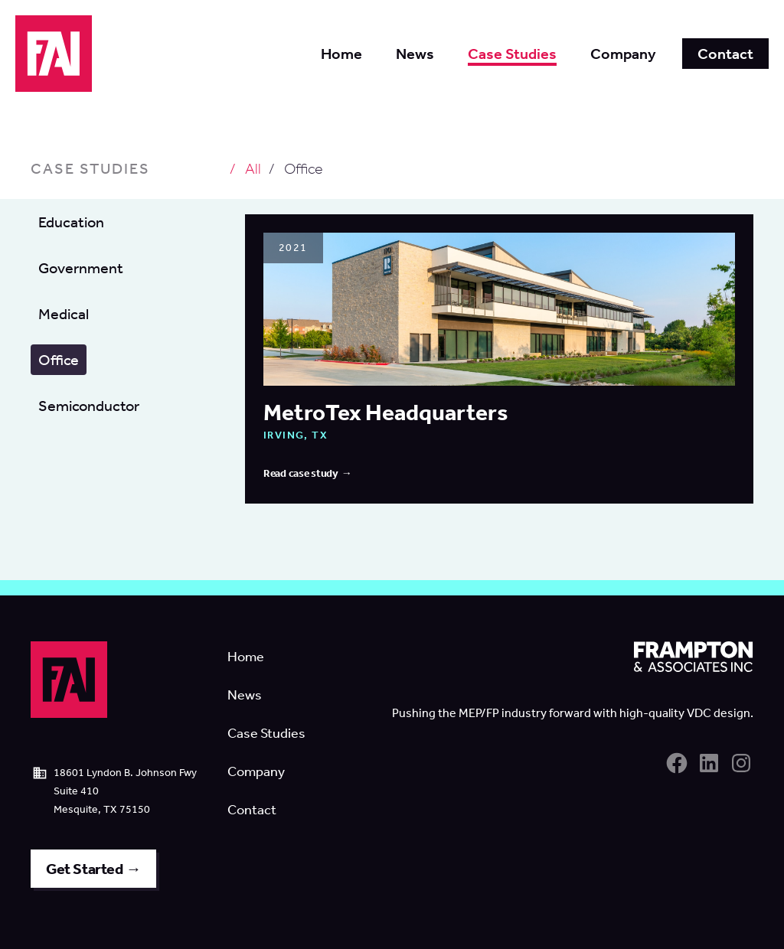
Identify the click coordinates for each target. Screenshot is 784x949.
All (253, 168)
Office (58, 360)
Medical (63, 314)
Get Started (84, 868)
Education (71, 222)
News (244, 694)
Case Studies (266, 733)
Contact (251, 809)
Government (80, 268)
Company (256, 771)
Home (245, 656)
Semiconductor (88, 405)
